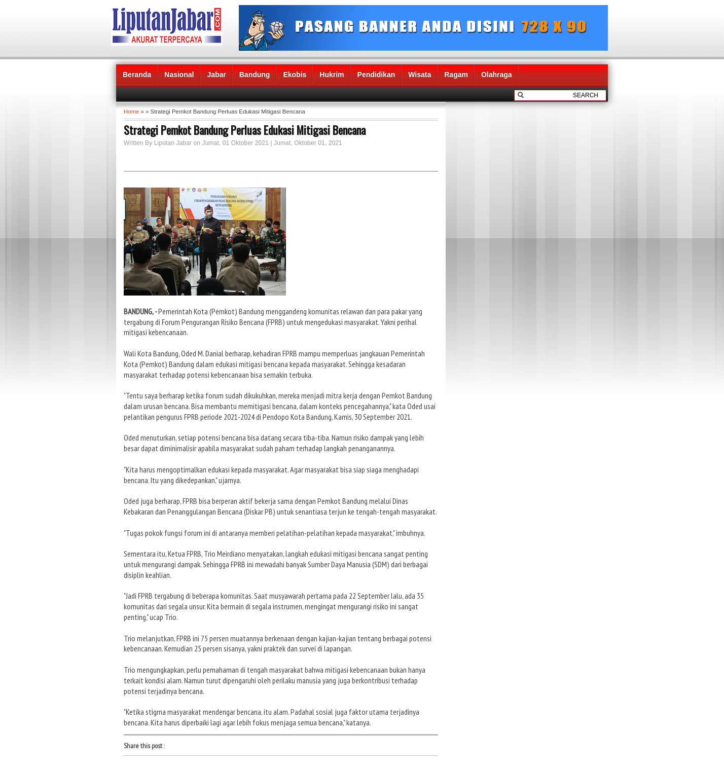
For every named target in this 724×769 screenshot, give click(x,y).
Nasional (179, 74)
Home (131, 111)
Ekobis (294, 74)
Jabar (216, 74)
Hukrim (331, 74)
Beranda (137, 74)
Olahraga (496, 74)
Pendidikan (376, 74)
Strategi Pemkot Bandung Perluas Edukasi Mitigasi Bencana (245, 130)
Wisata (419, 74)
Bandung (254, 74)
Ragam (456, 74)
